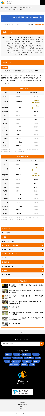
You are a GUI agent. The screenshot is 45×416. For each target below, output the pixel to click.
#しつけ (36, 354)
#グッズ (17, 354)
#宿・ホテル (16, 361)
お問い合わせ (6, 274)
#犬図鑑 (36, 361)
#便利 (38, 357)
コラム (4, 258)
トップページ (5, 7)
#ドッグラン (29, 357)
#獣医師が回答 (14, 364)
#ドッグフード (18, 357)
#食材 (32, 364)
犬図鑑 (4, 237)
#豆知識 (24, 364)
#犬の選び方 (27, 361)
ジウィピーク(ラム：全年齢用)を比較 (11, 10)
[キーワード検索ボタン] (42, 344)
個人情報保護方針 (7, 266)
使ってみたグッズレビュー (10, 253)
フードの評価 (6, 233)
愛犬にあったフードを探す (10, 245)
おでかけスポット (7, 249)
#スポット (7, 357)
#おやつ (8, 354)
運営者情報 (5, 262)
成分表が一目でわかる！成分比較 (20, 7)
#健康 (7, 361)
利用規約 (5, 270)
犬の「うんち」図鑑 (8, 241)
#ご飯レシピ (26, 354)
